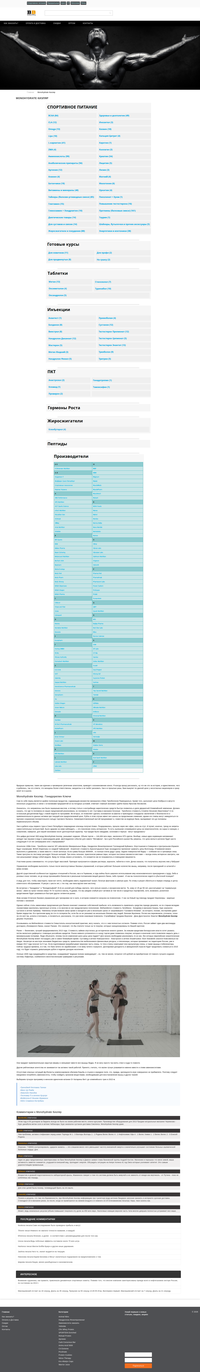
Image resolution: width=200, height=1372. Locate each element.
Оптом (71, 23)
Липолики (75, 3)
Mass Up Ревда (27, 1090)
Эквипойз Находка (29, 1093)
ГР (68, 3)
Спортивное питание (36, 3)
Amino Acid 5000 (66, 1345)
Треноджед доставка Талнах (33, 1087)
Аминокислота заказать (69, 1323)
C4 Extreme (64, 1349)
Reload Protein (65, 1336)
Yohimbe (62, 1326)
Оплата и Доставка (36, 23)
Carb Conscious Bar (67, 1342)
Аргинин (62, 1339)
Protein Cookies (65, 1355)
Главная (6, 1312)
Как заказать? (11, 23)
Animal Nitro (64, 1317)
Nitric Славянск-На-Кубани (32, 1101)
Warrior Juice (64, 1365)
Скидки (57, 23)
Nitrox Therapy (65, 1358)
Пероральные (53, 3)
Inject (63, 3)
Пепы (83, 3)
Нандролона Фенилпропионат (72, 1320)
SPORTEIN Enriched (67, 1333)
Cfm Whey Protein (66, 1329)
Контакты (88, 23)
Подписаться (138, 1366)
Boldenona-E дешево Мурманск (34, 1098)
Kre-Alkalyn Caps (66, 1361)
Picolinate (63, 1352)
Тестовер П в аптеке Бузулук (34, 1095)
